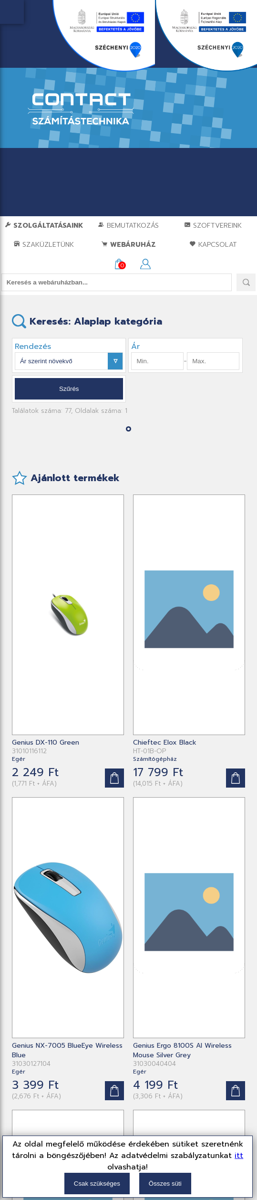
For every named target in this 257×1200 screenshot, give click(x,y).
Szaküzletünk (43, 245)
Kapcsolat (213, 245)
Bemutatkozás (128, 226)
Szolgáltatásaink (43, 226)
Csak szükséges (97, 1183)
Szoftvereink (213, 226)
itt (239, 1155)
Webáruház (128, 245)
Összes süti (165, 1183)
